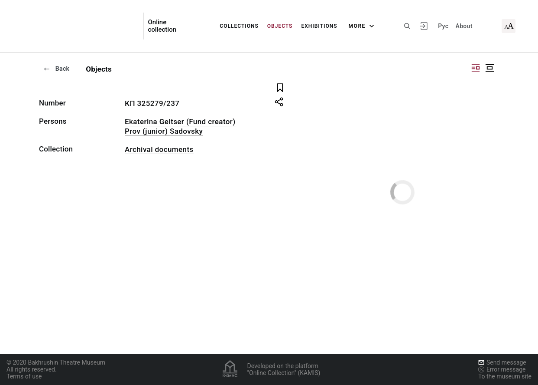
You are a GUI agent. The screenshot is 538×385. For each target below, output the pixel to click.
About (463, 26)
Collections (239, 26)
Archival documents (159, 149)
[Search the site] (407, 26)
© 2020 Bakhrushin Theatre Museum (55, 362)
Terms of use (24, 376)
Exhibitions (319, 26)
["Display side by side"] (476, 68)
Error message (502, 369)
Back (56, 68)
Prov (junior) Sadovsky (164, 131)
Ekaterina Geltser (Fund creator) (180, 121)
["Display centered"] (489, 68)
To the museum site (505, 376)
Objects (280, 26)
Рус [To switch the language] (443, 26)
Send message (502, 362)
